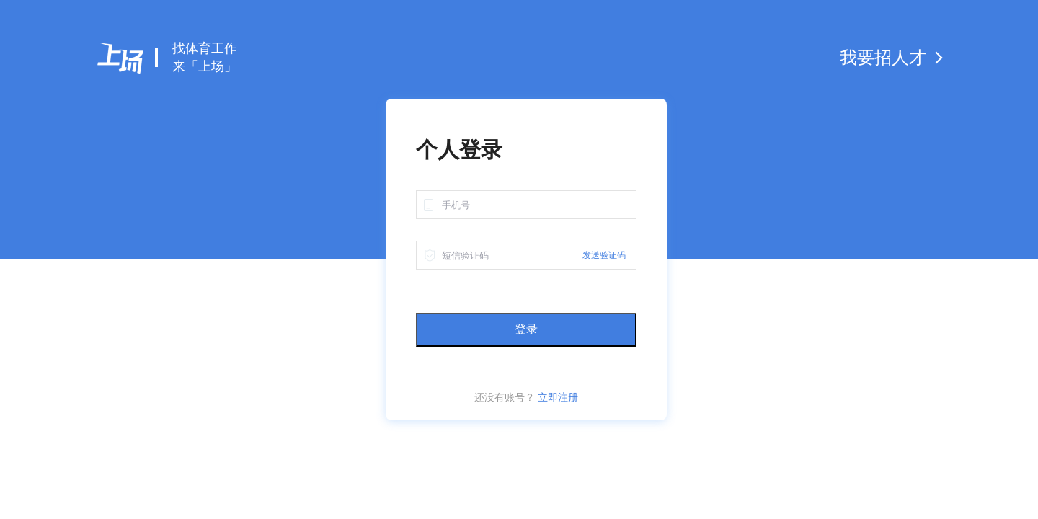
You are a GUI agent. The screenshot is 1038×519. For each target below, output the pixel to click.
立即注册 (558, 397)
